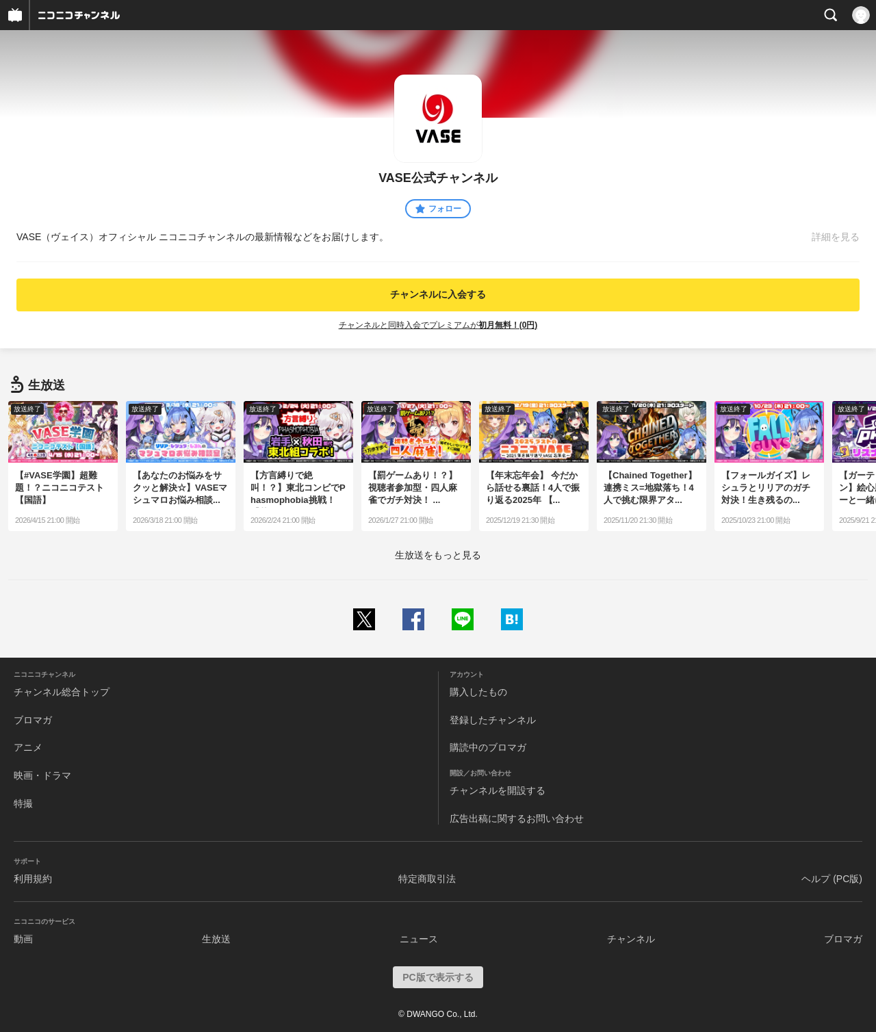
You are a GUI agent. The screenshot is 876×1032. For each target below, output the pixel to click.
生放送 (216, 938)
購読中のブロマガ (488, 747)
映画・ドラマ (42, 775)
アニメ (28, 747)
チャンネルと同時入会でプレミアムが (438, 325)
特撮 (23, 803)
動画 (23, 938)
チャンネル (631, 938)
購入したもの (478, 691)
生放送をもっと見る (438, 555)
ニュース (419, 938)
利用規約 (33, 878)
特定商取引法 (427, 878)
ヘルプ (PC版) (831, 878)
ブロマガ (33, 719)
